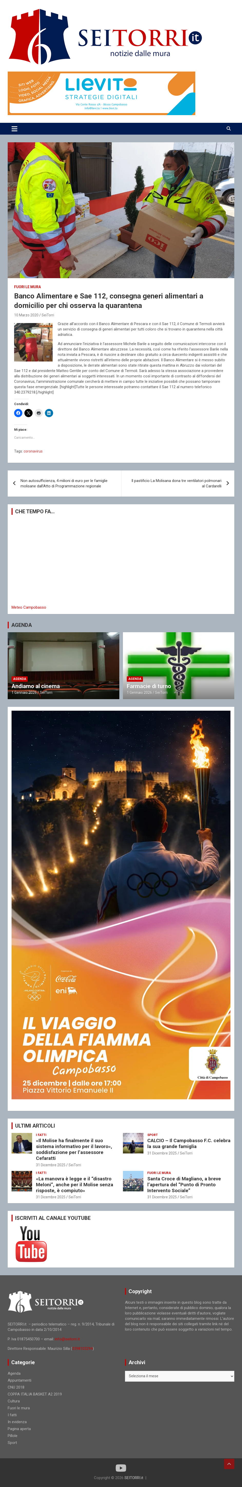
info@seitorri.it (67, 1339)
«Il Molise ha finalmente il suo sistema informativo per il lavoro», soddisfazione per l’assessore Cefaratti (74, 1149)
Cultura (14, 1401)
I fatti (41, 1135)
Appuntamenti (19, 1380)
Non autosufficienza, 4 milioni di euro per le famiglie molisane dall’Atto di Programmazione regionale (64, 483)
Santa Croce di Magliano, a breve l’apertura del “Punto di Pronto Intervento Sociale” (184, 1184)
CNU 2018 (16, 1387)
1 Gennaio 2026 (24, 692)
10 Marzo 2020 (26, 315)
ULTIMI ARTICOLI (35, 1126)
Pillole (12, 1435)
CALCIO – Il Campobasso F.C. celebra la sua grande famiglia (188, 1143)
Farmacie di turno (149, 686)
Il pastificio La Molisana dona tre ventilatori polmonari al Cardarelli (176, 483)
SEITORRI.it (133, 1477)
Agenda (19, 679)
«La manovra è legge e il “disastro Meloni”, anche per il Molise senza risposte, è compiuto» (74, 1184)
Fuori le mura (27, 287)
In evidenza (17, 1422)
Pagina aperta (19, 1428)
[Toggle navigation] (14, 129)
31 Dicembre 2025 (50, 1165)
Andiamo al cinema (36, 686)
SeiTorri (48, 315)
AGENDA (21, 625)
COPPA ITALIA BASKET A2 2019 (35, 1394)
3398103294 (82, 1348)
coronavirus (33, 451)
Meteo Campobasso (29, 607)
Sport (152, 1135)
